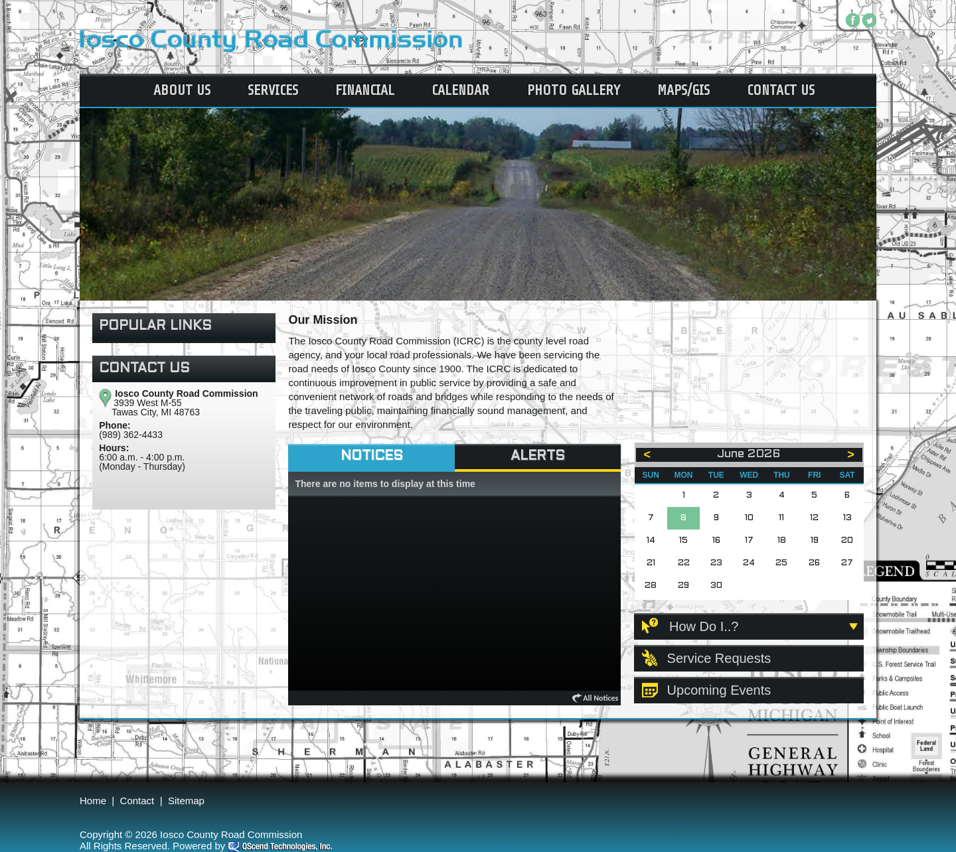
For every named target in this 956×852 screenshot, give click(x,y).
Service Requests (719, 658)
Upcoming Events (719, 690)
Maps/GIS (683, 90)
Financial (364, 90)
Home (93, 800)
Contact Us (781, 90)
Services (273, 90)
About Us (181, 90)
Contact (137, 800)
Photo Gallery (573, 90)
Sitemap (186, 800)
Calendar (460, 90)
